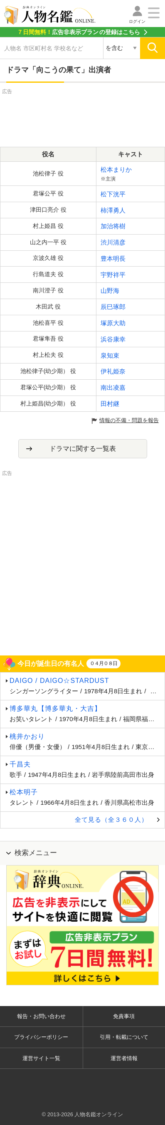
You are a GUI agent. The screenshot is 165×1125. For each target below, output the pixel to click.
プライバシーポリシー (41, 1037)
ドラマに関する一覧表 (82, 448)
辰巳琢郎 (113, 306)
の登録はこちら (78, 32)
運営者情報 (124, 1058)
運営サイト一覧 (41, 1058)
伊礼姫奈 (113, 371)
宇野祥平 (113, 274)
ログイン (137, 21)
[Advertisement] (82, 117)
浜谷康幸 (113, 339)
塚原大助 (113, 322)
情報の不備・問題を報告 (129, 420)
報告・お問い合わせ (41, 1016)
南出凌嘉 (113, 387)
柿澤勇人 (113, 210)
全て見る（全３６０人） (111, 819)
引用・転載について (124, 1037)
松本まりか (116, 169)
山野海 (110, 290)
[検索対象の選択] (121, 48)
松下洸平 (113, 194)
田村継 (110, 403)
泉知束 (110, 355)
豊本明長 (113, 258)
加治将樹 (113, 226)
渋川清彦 (113, 242)
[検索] (152, 48)
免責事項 (124, 1016)
